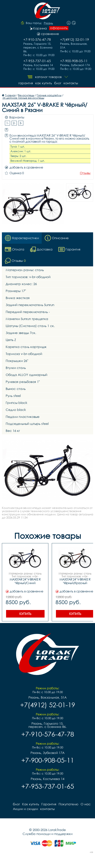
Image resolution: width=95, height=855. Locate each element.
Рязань (48, 23)
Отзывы (85, 173)
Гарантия (25, 83)
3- (21, 123)
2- (14, 123)
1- (7, 123)
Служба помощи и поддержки (47, 834)
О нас (86, 804)
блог (57, 83)
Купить (25, 614)
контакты (71, 83)
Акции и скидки (25, 809)
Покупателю (68, 804)
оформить (59, 28)
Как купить (43, 83)
